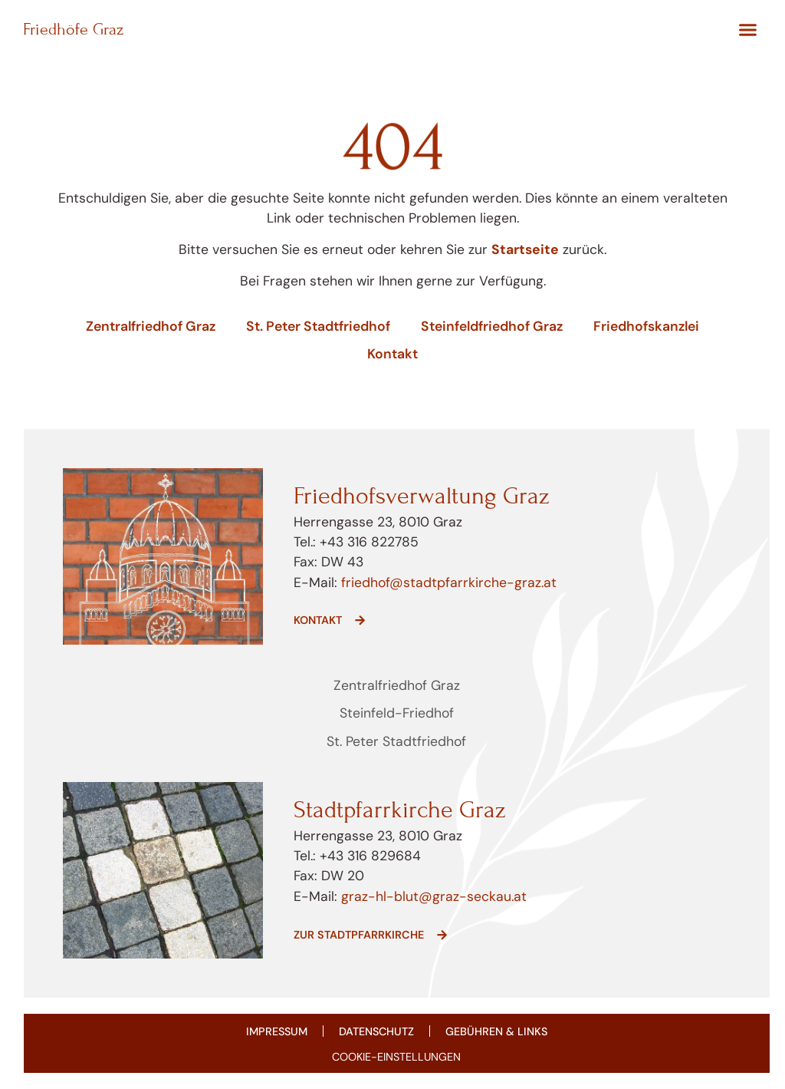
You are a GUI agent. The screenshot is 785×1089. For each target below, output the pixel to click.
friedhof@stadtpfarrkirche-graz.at (447, 582)
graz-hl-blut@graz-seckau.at (434, 896)
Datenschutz (376, 1031)
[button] (747, 30)
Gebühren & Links (496, 1031)
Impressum (276, 1031)
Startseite (525, 249)
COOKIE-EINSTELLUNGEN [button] (396, 1057)
